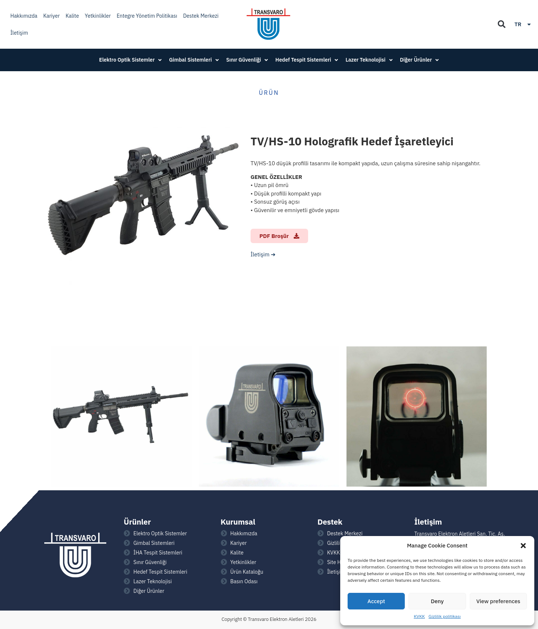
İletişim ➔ (263, 254)
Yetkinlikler (98, 16)
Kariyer (51, 16)
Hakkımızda (23, 16)
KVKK (419, 616)
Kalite (72, 16)
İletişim (19, 33)
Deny (437, 601)
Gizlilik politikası (444, 616)
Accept (376, 601)
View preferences (498, 601)
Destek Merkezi (200, 16)
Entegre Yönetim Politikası (147, 16)
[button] (523, 545)
